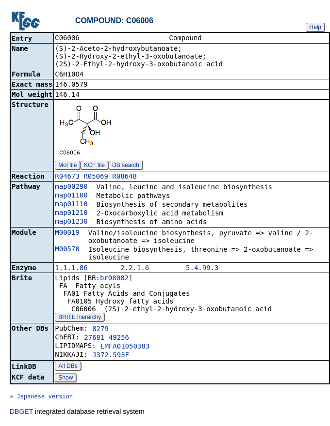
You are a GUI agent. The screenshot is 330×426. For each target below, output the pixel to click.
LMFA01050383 (124, 347)
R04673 (67, 177)
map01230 (71, 222)
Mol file (67, 166)
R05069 (95, 177)
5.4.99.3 (202, 269)
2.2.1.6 (134, 269)
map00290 (71, 187)
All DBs (67, 367)
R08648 (124, 177)
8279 (100, 330)
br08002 (114, 279)
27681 (94, 338)
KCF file (94, 166)
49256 (119, 338)
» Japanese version (41, 397)
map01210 (71, 213)
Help (315, 27)
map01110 (71, 205)
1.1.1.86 (71, 269)
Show (65, 378)
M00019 (67, 233)
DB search (125, 166)
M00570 (67, 250)
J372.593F (110, 356)
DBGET (21, 412)
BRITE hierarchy (79, 318)
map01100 (71, 196)
